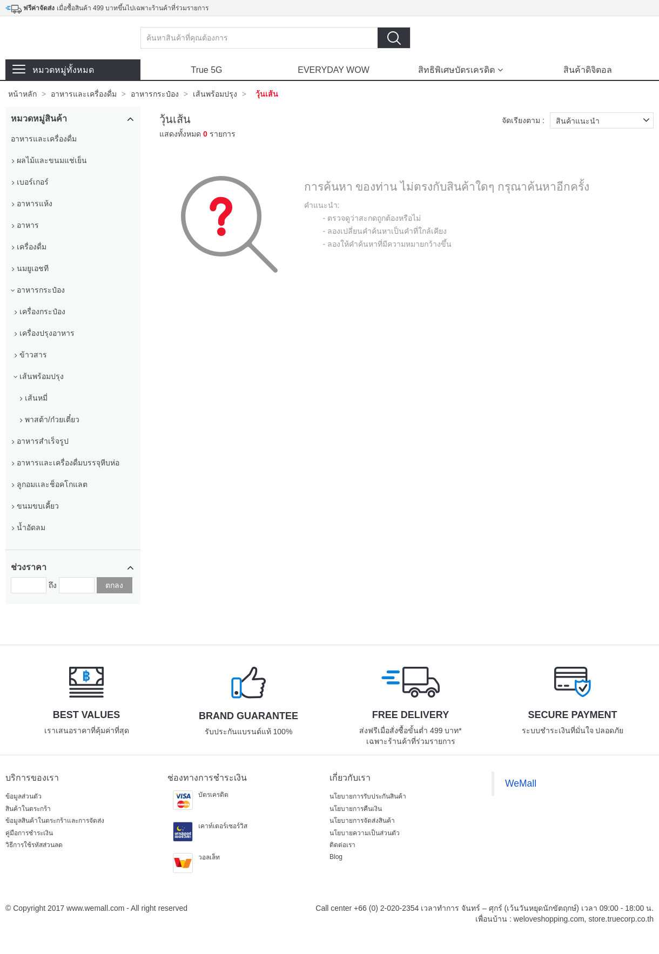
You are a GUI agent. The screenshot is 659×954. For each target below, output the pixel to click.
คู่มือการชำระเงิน (29, 833)
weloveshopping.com (549, 919)
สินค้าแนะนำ (605, 120)
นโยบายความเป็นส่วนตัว (364, 833)
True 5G (206, 70)
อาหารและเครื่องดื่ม (84, 94)
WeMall (520, 783)
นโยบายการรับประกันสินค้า (367, 796)
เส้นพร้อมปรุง (215, 94)
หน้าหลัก (22, 94)
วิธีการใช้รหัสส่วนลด (34, 845)
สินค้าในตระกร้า (28, 809)
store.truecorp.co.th (621, 919)
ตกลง (114, 585)
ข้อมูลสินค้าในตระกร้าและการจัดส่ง (54, 820)
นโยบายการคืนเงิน (355, 809)
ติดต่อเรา (342, 845)
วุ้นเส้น (266, 94)
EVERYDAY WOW (333, 70)
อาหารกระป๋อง (155, 94)
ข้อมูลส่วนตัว (23, 796)
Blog (335, 857)
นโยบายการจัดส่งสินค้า (362, 820)
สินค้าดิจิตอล (587, 70)
